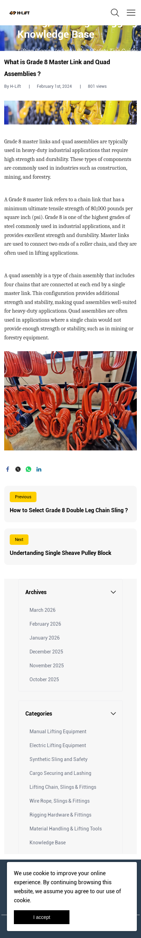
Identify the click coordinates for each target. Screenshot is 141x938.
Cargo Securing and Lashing (60, 773)
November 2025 (47, 665)
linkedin (38, 469)
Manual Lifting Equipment (58, 731)
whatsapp (28, 469)
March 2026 (43, 610)
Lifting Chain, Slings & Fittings (63, 787)
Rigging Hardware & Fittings (60, 815)
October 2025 (44, 679)
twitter (18, 469)
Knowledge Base (48, 842)
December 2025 (46, 651)
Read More (70, 504)
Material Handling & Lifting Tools (66, 828)
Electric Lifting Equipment (58, 745)
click (70, 38)
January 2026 (45, 638)
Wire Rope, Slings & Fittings (60, 801)
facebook (7, 469)
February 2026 (45, 624)
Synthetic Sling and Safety (59, 759)
